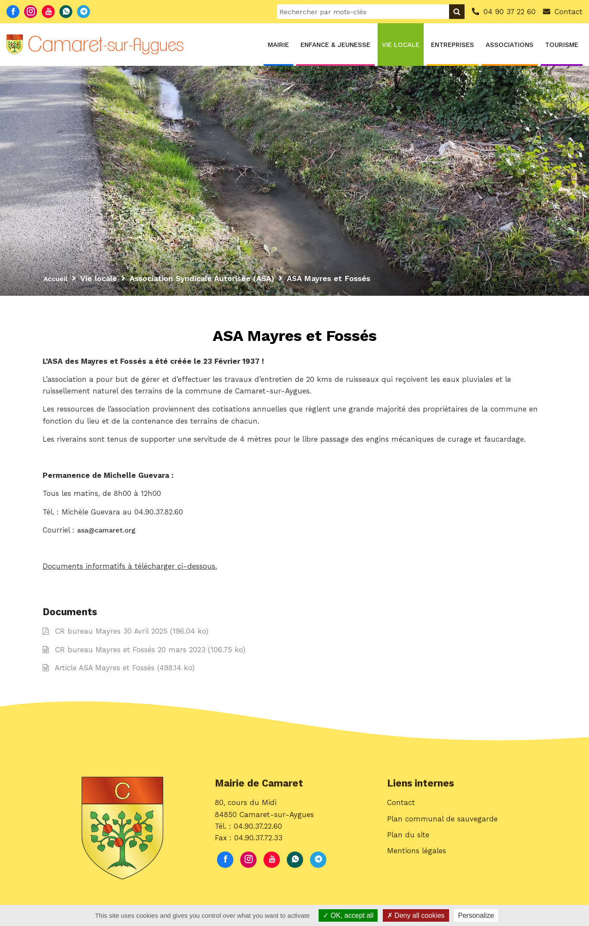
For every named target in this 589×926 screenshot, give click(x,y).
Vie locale (400, 45)
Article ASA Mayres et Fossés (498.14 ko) (119, 670)
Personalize (476, 915)
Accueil (57, 278)
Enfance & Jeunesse (335, 45)
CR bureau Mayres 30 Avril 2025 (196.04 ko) (125, 634)
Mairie (278, 45)
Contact (401, 810)
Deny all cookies (416, 915)
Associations (509, 45)
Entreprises (452, 45)
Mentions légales (416, 858)
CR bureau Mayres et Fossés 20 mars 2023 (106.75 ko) (144, 652)
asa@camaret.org (109, 532)
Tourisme (561, 45)
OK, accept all (348, 915)
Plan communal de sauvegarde (442, 826)
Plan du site (408, 842)
